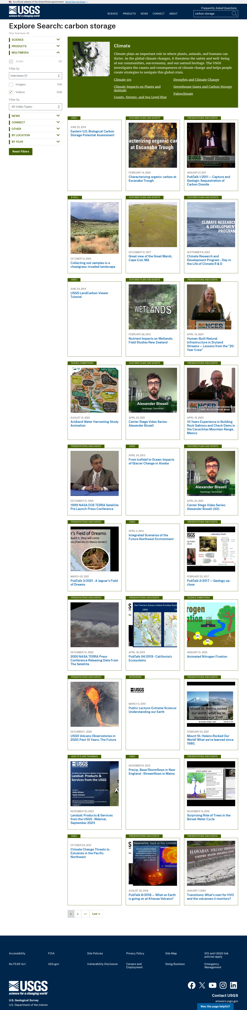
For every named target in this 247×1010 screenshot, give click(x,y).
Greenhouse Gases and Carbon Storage (202, 87)
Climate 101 (122, 80)
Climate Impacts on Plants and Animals (137, 88)
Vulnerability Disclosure (102, 964)
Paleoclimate (183, 94)
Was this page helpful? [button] (215, 1006)
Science (112, 13)
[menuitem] (112, 11)
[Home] (24, 16)
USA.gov (53, 964)
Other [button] (16, 129)
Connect (158, 13)
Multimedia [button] (20, 52)
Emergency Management (212, 966)
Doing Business (175, 964)
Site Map (171, 953)
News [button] (16, 116)
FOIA (51, 953)
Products (129, 13)
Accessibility (17, 953)
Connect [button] (18, 122)
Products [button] (19, 46)
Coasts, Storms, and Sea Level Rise (140, 97)
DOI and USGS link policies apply (216, 955)
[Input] (215, 13)
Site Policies (95, 953)
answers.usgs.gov (226, 1001)
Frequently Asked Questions (219, 8)
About (173, 13)
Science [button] (18, 39)
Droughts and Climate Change (196, 80)
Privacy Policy (135, 953)
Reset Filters (20, 151)
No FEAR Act (17, 964)
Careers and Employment (134, 966)
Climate (122, 45)
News (144, 13)
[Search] (234, 13)
